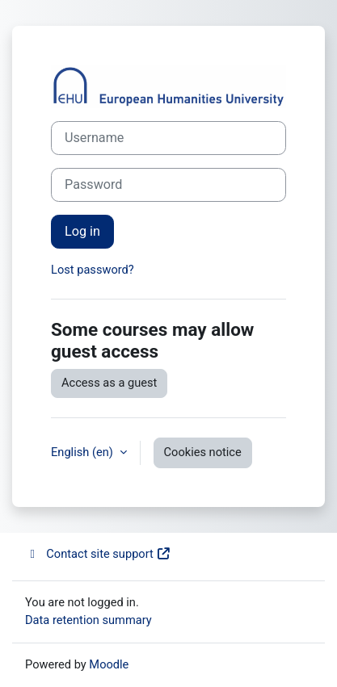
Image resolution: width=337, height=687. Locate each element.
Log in (82, 231)
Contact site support (98, 554)
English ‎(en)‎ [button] (83, 452)
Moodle (108, 664)
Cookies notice (203, 452)
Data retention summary (88, 620)
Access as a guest (109, 382)
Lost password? (92, 269)
